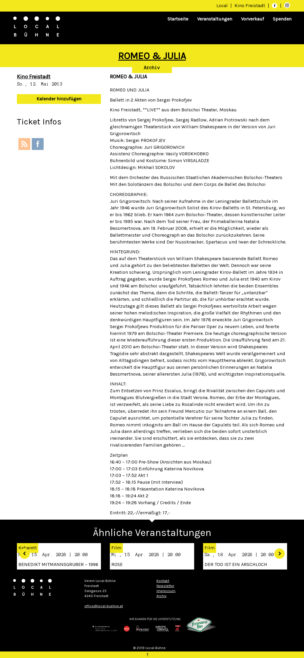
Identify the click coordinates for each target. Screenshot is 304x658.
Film (116, 548)
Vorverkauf (252, 19)
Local (222, 5)
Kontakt (162, 581)
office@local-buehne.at (103, 606)
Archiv (152, 67)
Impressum (165, 591)
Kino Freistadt (250, 5)
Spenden (282, 19)
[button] (22, 552)
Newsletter (165, 586)
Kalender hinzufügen (59, 99)
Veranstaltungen (214, 19)
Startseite (177, 19)
